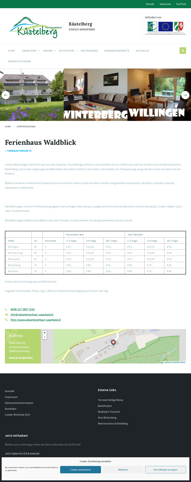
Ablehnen (123, 469)
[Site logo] (34, 39)
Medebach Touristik (109, 411)
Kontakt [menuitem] (150, 4)
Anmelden (10, 408)
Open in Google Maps (21, 357)
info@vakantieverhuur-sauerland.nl (32, 314)
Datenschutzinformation (19, 402)
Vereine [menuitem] (48, 50)
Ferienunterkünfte (19, 150)
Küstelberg (82, 24)
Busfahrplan (105, 405)
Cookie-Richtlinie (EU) (17, 414)
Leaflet (166, 362)
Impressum (11, 397)
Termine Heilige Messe (110, 400)
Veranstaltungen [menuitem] (19, 61)
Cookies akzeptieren (80, 469)
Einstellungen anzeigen (165, 469)
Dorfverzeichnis (26, 126)
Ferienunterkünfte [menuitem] (116, 50)
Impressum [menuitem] (165, 4)
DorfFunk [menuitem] (181, 4)
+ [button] (45, 333)
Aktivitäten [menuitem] (66, 50)
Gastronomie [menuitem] (89, 50)
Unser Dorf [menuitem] (29, 50)
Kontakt (9, 391)
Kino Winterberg (107, 417)
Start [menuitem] (12, 50)
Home (8, 126)
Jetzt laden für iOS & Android (22, 453)
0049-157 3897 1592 (23, 309)
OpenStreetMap (179, 362)
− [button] (45, 337)
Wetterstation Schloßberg (113, 423)
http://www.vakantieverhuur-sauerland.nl (36, 320)
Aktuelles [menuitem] (142, 50)
